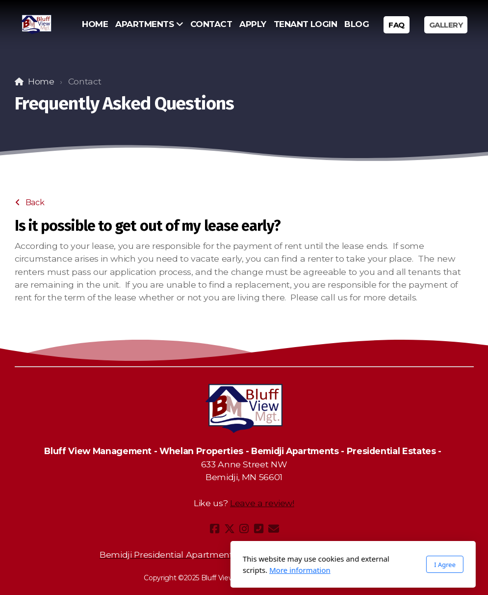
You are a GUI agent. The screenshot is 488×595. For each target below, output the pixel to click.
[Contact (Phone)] (259, 528)
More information (191, 570)
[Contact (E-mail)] (273, 528)
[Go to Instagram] (244, 528)
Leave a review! (262, 503)
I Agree (336, 564)
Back (30, 202)
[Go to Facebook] (214, 528)
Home (41, 81)
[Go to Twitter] (229, 528)
